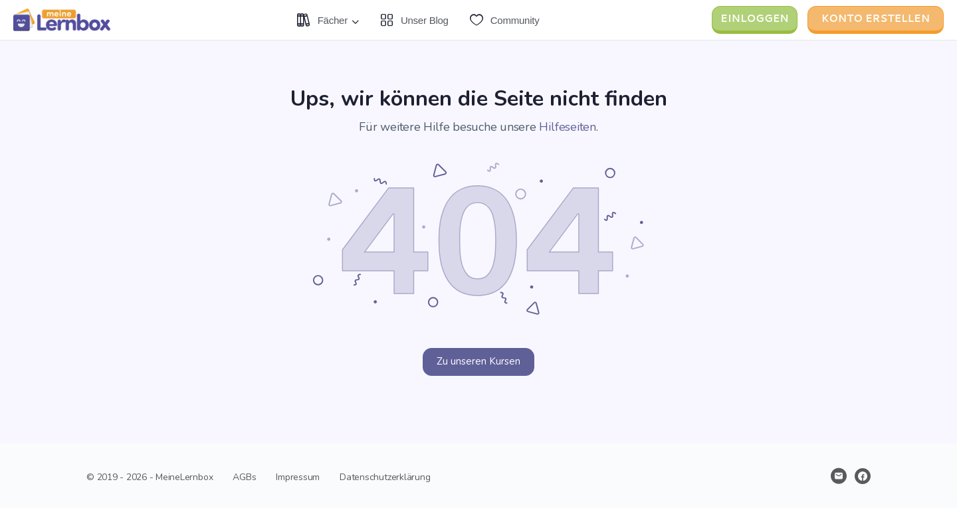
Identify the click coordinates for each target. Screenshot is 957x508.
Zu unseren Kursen (478, 361)
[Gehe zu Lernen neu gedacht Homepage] (63, 18)
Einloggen (754, 18)
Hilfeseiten (567, 127)
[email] (839, 476)
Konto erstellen (875, 18)
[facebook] (863, 476)
